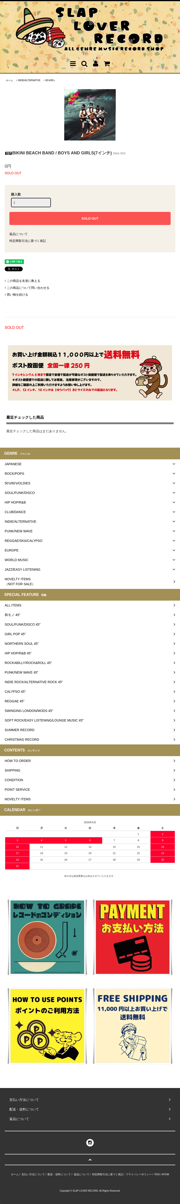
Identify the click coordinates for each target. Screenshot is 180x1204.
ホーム (9, 80)
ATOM (165, 1174)
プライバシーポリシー (139, 1174)
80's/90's (50, 80)
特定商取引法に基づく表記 (27, 241)
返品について (18, 234)
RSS (157, 1174)
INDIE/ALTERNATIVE (29, 80)
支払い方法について (33, 1174)
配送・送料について (59, 1174)
